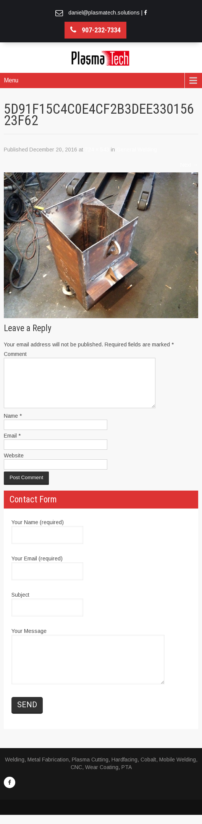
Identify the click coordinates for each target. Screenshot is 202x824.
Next (189, 165)
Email (12, 445)
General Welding (136, 149)
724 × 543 (97, 149)
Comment (15, 354)
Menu (11, 80)
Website (14, 465)
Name (13, 425)
